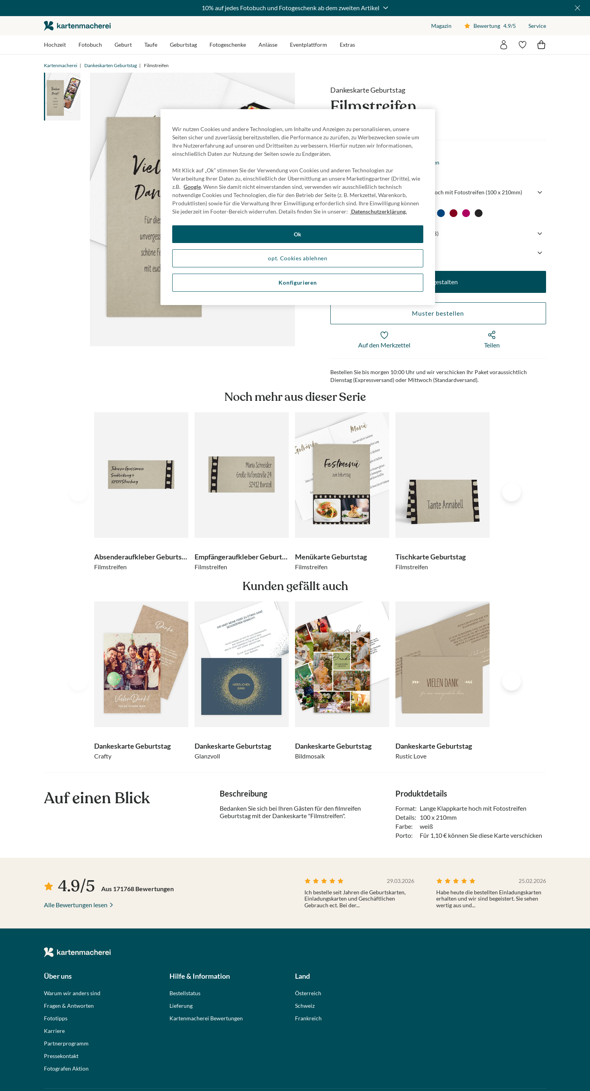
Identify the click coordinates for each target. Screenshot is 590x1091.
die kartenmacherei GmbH (77, 26)
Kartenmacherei (60, 65)
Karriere (54, 1031)
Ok (298, 234)
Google (192, 186)
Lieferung (181, 1006)
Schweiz (305, 1006)
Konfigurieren (298, 282)
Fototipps (55, 1018)
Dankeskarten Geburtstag (110, 65)
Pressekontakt (61, 1056)
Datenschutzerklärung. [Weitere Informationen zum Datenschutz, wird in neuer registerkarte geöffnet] (378, 211)
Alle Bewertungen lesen (75, 904)
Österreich (308, 993)
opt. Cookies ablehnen (298, 258)
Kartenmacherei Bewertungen (206, 1018)
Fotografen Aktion (66, 1068)
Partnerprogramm (66, 1043)
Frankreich (308, 1018)
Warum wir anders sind (72, 993)
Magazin (441, 25)
